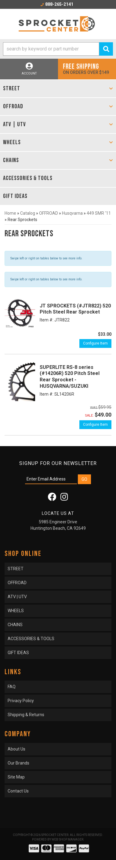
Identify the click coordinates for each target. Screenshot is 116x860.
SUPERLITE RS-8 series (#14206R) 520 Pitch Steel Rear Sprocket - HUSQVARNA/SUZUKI (70, 376)
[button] (58, 49)
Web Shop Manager (67, 839)
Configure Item (95, 343)
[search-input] (51, 49)
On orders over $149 (87, 68)
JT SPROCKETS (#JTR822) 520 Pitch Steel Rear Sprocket (75, 309)
